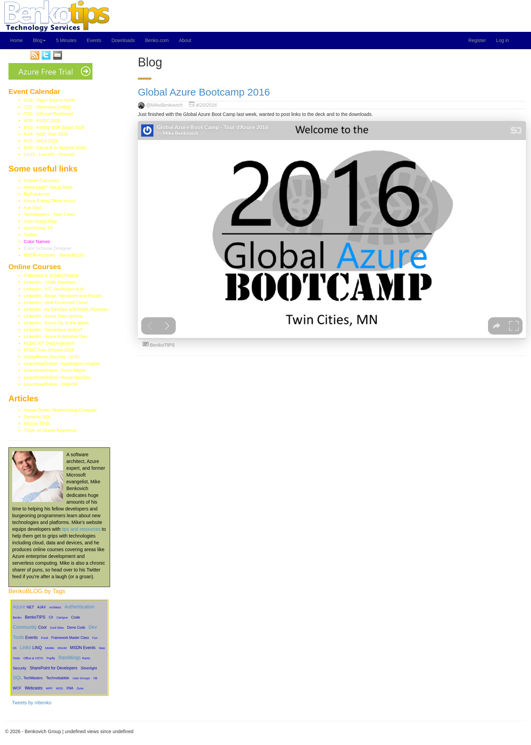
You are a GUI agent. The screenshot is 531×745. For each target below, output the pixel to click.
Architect (55, 607)
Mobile (49, 648)
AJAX (41, 607)
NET (30, 607)
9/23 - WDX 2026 (41, 140)
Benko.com (157, 40)
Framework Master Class (70, 638)
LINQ (37, 647)
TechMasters (33, 678)
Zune (80, 688)
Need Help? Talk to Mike (48, 187)
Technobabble (57, 678)
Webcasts (33, 688)
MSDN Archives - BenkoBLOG (54, 255)
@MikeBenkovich (164, 105)
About (185, 40)
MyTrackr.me (37, 194)
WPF (49, 688)
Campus (62, 617)
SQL (17, 677)
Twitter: (41, 234)
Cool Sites (57, 627)
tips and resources (81, 529)
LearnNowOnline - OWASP (51, 384)
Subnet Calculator (42, 180)
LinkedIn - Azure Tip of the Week (56, 322)
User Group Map (40, 221)
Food (44, 638)
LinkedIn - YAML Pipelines (50, 282)
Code (75, 617)
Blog (39, 40)
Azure (19, 606)
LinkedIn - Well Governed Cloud (56, 302)
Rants (86, 658)
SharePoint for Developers (54, 668)
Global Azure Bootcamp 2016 (204, 92)
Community (25, 627)
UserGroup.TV (38, 227)
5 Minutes (66, 40)
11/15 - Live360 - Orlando (49, 154)
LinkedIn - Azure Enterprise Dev (55, 336)
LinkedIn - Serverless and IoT (53, 329)
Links (25, 647)
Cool (42, 627)
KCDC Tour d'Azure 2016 (49, 350)
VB (95, 678)
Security (19, 668)
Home (16, 40)
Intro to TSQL (37, 423)
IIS (15, 648)
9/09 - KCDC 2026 (42, 120)
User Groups (81, 678)
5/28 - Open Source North (50, 100)
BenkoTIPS (35, 617)
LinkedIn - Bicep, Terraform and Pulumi (63, 295)
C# (51, 617)
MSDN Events (82, 647)
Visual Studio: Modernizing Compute (60, 409)
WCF (17, 688)
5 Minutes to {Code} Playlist (51, 275)
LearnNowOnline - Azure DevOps (57, 377)
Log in (502, 40)
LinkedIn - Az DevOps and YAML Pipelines (66, 309)
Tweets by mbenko (31, 702)
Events (94, 40)
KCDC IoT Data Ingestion (49, 343)
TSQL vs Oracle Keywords (50, 430)
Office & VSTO (33, 658)
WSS (59, 688)
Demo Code (76, 627)
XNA (69, 688)
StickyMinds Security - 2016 (51, 356)
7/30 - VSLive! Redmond (48, 113)
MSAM (62, 648)
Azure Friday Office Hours (50, 200)
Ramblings (69, 657)
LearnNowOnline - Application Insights (62, 363)
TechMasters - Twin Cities (49, 214)
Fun (95, 638)
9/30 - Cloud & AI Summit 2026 (55, 147)
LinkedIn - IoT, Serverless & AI (54, 288)
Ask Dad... (34, 207)
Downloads (123, 40)
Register (477, 40)
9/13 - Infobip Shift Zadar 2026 (54, 127)
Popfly (51, 658)
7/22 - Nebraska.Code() (47, 106)
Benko (17, 617)
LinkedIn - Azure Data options (53, 316)
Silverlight (89, 668)
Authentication (79, 606)
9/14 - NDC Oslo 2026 (46, 134)
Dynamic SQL (37, 416)
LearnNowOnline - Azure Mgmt (54, 370)
